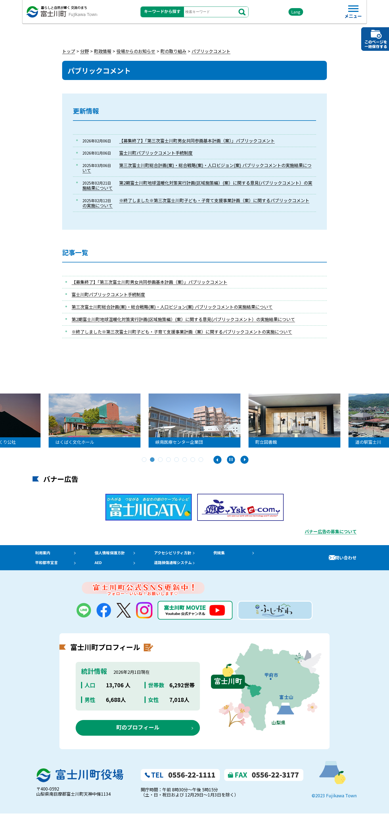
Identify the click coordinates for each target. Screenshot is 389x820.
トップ (68, 51)
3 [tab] (160, 460)
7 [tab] (193, 460)
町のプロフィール (137, 734)
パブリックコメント (211, 51)
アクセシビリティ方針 (180, 554)
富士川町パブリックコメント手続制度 (156, 152)
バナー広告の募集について (331, 531)
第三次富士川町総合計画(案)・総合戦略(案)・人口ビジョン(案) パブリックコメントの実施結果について (196, 168)
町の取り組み (173, 51)
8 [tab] (201, 460)
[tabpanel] (97, 421)
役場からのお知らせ (135, 51)
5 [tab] (177, 460)
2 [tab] (152, 460)
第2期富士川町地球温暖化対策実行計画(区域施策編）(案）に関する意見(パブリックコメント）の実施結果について (197, 185)
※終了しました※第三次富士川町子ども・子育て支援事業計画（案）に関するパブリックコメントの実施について (195, 203)
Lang (281, 13)
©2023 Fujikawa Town (334, 802)
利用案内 (41, 554)
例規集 (229, 554)
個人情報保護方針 (113, 554)
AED (100, 567)
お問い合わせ (344, 561)
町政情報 (102, 51)
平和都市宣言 (45, 567)
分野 (84, 51)
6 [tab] (185, 460)
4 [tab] (169, 460)
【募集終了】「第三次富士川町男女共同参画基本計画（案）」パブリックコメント (197, 140)
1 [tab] (144, 460)
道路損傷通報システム (181, 567)
